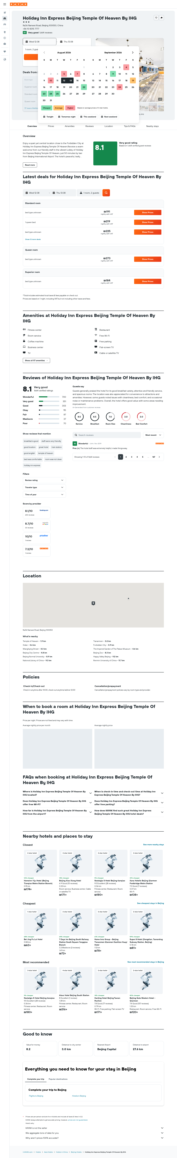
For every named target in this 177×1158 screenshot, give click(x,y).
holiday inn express (32, 465)
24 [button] (51, 93)
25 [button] (57, 93)
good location (30, 447)
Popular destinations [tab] (58, 1079)
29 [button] (84, 93)
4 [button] (57, 73)
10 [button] (51, 80)
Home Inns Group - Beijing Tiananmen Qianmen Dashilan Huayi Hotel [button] (110, 942)
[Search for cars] (4, 24)
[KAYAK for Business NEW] (4, 43)
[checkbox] (36, 513)
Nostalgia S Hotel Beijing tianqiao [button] (109, 880)
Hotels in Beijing (79, 1096)
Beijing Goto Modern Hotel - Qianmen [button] (142, 999)
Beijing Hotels (76, 1152)
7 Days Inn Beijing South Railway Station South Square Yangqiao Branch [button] (74, 942)
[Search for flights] (4, 12)
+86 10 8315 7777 (31, 28)
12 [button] (64, 80)
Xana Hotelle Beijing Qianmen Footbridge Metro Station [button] (143, 882)
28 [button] (77, 93)
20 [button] (70, 87)
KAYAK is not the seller (95, 1128)
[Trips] (4, 51)
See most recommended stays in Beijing (145, 962)
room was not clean (53, 459)
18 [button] (57, 87)
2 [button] (44, 73)
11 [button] (57, 80)
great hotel (43, 447)
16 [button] (44, 87)
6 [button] (70, 73)
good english (29, 453)
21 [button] (77, 87)
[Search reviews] (109, 435)
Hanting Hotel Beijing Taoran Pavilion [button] (107, 999)
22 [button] (84, 87)
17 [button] (51, 87)
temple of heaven (45, 453)
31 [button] (51, 100)
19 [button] (64, 87)
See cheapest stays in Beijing (150, 903)
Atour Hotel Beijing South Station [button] (74, 995)
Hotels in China (62, 1152)
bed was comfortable (33, 459)
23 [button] (44, 93)
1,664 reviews (45, 32)
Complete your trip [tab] (35, 1079)
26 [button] (64, 93)
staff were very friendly (51, 441)
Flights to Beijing (36, 1096)
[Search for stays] (4, 18)
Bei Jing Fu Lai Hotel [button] (33, 939)
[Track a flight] (4, 38)
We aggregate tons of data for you (95, 1133)
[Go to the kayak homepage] (18, 4)
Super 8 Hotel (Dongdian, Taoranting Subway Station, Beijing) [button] (146, 940)
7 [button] (77, 73)
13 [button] (71, 80)
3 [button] (50, 73)
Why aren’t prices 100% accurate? (95, 1138)
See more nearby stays (153, 844)
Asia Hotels (48, 1152)
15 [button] (84, 80)
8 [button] (84, 73)
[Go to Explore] (4, 32)
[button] (5, 4)
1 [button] (106, 67)
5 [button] (64, 73)
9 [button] (44, 80)
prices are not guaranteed (77, 1120)
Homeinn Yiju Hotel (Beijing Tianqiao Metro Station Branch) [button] (38, 882)
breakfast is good (31, 441)
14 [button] (77, 80)
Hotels (38, 1152)
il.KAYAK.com (27, 1152)
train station (57, 447)
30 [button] (44, 100)
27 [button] (71, 93)
